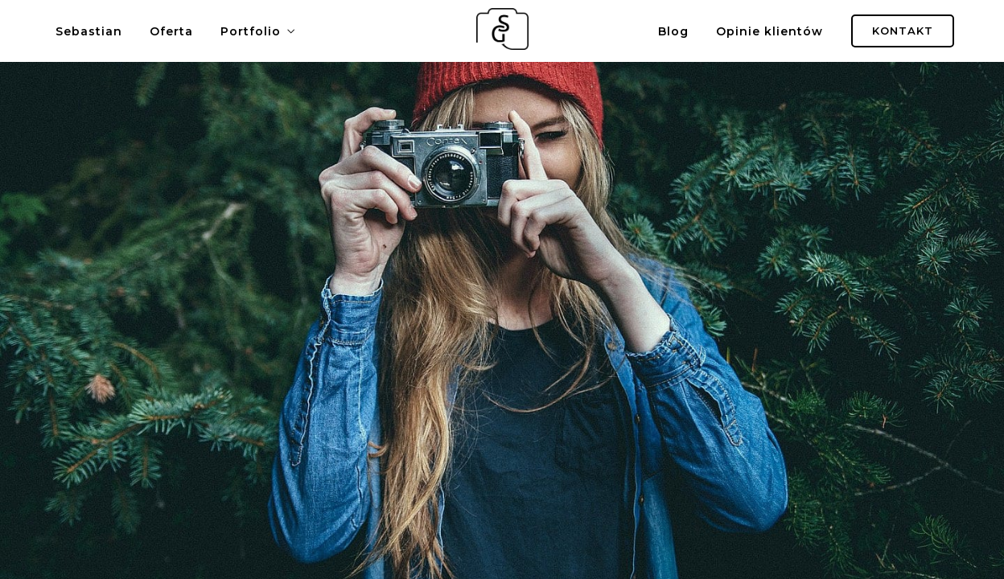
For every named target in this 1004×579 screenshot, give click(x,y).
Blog (673, 31)
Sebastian (89, 31)
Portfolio (250, 31)
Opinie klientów (769, 31)
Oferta (171, 31)
